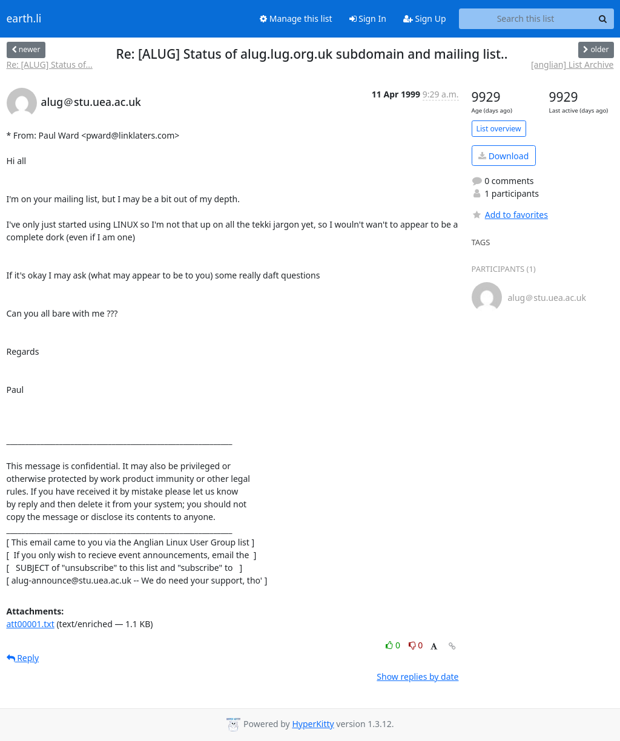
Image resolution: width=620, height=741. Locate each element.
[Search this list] (526, 18)
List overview (499, 128)
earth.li (24, 19)
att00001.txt (30, 624)
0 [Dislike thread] (416, 645)
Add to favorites (510, 214)
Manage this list (296, 18)
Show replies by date (417, 676)
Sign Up (424, 18)
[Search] (603, 18)
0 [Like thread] (394, 645)
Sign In (367, 18)
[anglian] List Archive (572, 64)
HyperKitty (313, 723)
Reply (23, 658)
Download (503, 156)
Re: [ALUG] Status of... (50, 64)
